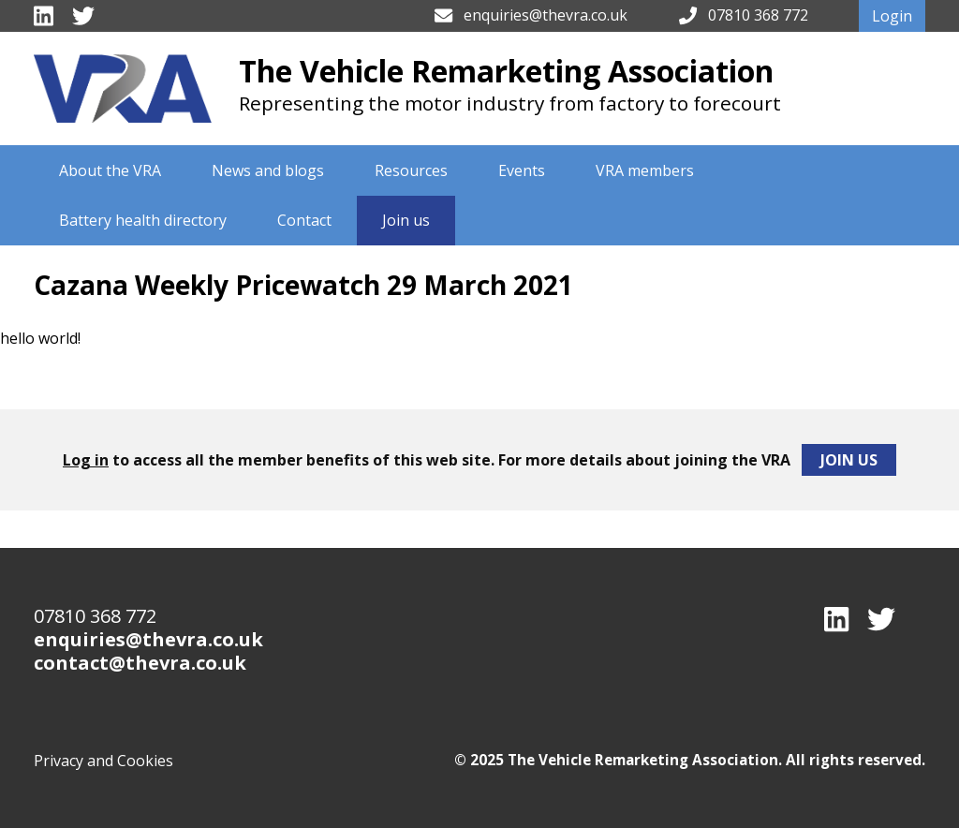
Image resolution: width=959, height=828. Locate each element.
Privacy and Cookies (103, 760)
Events (521, 170)
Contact (304, 220)
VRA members (645, 170)
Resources (411, 170)
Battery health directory (143, 220)
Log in (86, 460)
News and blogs (268, 170)
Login (892, 16)
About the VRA (110, 170)
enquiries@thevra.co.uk (545, 15)
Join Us (849, 460)
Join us (406, 220)
